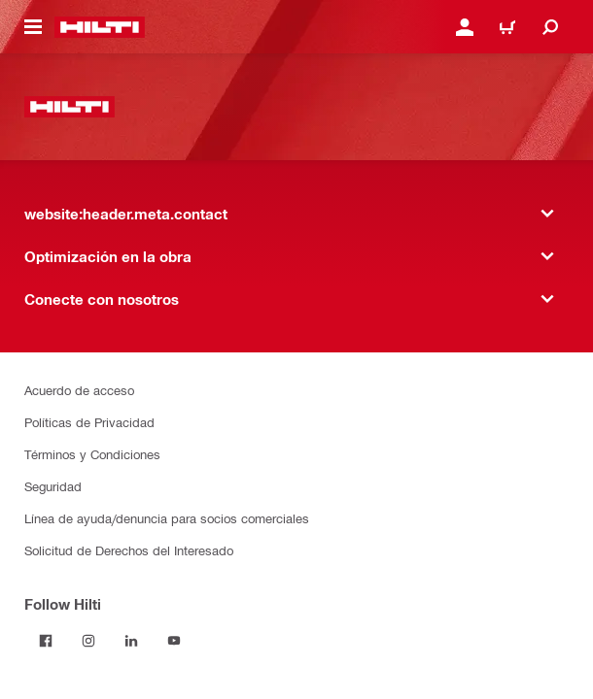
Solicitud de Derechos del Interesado (128, 550)
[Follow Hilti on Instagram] (88, 640)
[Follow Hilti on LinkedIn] (131, 640)
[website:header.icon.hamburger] (33, 27)
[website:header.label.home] (99, 27)
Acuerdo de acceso (79, 390)
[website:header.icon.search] (550, 27)
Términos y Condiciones (92, 454)
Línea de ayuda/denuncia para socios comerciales (166, 518)
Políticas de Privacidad (89, 422)
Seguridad (53, 486)
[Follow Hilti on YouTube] (174, 640)
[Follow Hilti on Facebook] (45, 640)
